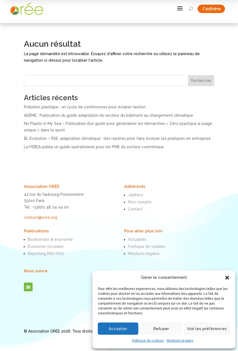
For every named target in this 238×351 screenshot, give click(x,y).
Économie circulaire (46, 246)
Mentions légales (180, 341)
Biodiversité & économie (50, 239)
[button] (227, 277)
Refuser (161, 328)
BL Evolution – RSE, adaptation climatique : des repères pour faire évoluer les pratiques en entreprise (117, 138)
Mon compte (140, 202)
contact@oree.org (40, 217)
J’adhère (135, 195)
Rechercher (201, 80)
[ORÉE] (28, 9)
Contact (135, 209)
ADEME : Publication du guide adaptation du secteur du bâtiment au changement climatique (108, 115)
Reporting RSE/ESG (46, 253)
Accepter (118, 328)
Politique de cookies (148, 341)
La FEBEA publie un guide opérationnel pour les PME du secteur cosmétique (94, 147)
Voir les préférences (207, 328)
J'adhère (213, 9)
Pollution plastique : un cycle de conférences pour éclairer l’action (85, 107)
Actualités (137, 239)
